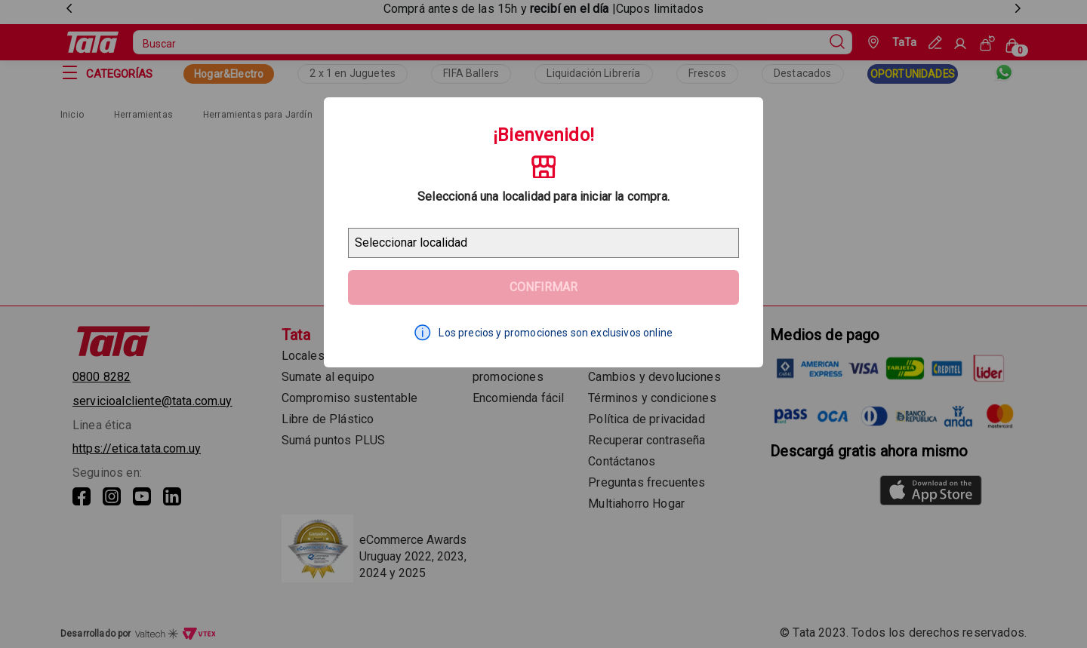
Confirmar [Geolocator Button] (543, 287)
